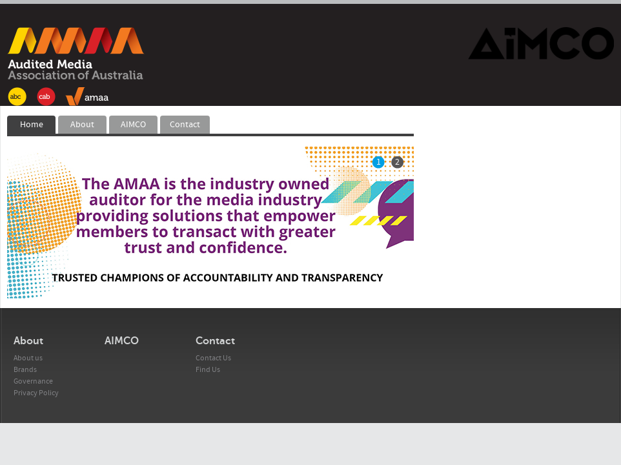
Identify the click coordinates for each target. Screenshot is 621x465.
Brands (25, 370)
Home (31, 124)
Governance (33, 381)
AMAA (76, 66)
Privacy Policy (36, 393)
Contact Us (213, 358)
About (82, 124)
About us (28, 358)
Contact (185, 124)
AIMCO (133, 124)
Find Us (208, 370)
